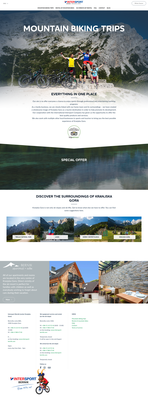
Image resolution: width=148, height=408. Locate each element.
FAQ (73, 323)
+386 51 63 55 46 (16, 328)
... (10, 337)
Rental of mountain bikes (80, 321)
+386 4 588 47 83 (16, 332)
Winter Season (139, 3)
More (8, 300)
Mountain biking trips (79, 318)
